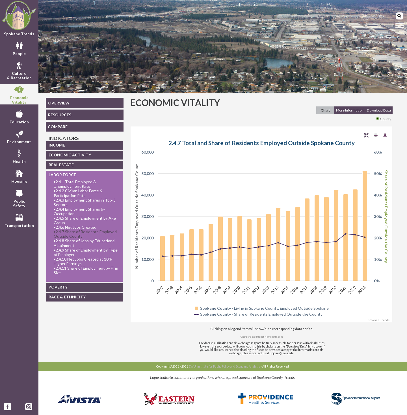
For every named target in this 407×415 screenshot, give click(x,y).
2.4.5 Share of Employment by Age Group (85, 220)
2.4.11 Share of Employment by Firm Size (86, 270)
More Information (349, 110)
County (383, 119)
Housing (19, 176)
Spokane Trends (19, 18)
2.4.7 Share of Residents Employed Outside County (85, 234)
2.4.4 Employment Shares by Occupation (79, 211)
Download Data (379, 110)
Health (19, 156)
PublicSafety (19, 198)
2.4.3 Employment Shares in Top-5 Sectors (85, 202)
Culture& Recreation (19, 70)
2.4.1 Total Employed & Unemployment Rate (75, 184)
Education (19, 116)
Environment (19, 136)
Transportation (19, 220)
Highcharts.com (274, 336)
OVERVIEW (59, 103)
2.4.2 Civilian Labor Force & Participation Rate (78, 193)
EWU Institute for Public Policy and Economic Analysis (224, 366)
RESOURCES (59, 114)
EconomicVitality (19, 94)
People (19, 48)
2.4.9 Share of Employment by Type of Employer (86, 252)
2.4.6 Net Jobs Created (75, 227)
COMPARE (58, 126)
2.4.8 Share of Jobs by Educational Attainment (84, 243)
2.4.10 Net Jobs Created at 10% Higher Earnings (83, 261)
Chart (325, 110)
